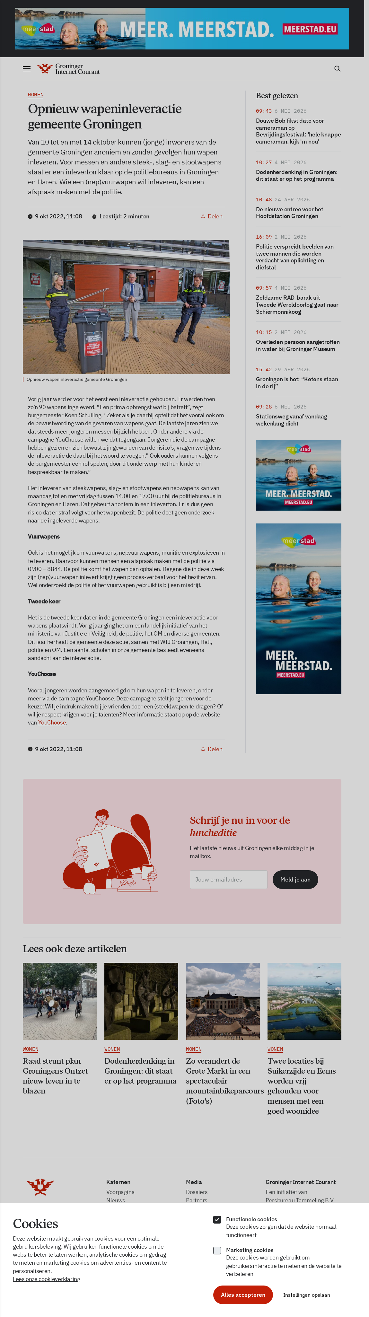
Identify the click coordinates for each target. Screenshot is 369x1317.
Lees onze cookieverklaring (46, 1279)
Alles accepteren (243, 1294)
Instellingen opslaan (306, 1295)
